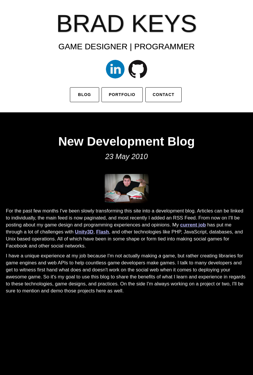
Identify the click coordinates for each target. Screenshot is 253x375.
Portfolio (122, 94)
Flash (102, 232)
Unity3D (84, 232)
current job (193, 225)
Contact (163, 94)
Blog (84, 94)
